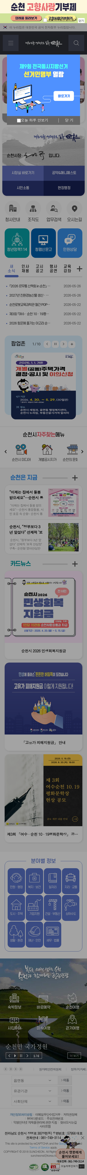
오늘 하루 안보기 (32, 120)
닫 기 (69, 120)
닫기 (81, 21)
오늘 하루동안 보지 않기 (62, 19)
